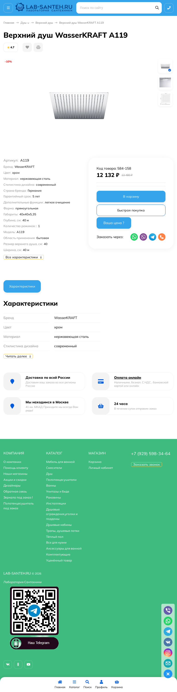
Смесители (54, 468)
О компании (12, 462)
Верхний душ (44, 22)
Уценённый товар (59, 560)
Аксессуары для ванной (64, 548)
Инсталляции (56, 503)
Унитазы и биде (57, 491)
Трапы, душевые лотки (62, 531)
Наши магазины (15, 474)
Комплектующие (58, 554)
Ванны (51, 485)
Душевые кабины (59, 525)
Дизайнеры (12, 485)
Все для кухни (56, 542)
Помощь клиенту (15, 468)
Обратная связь (15, 491)
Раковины (53, 497)
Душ (24, 22)
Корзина (94, 462)
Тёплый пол (54, 536)
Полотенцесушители (61, 479)
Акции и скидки (15, 479)
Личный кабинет (100, 468)
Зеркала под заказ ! (18, 497)
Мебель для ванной (60, 462)
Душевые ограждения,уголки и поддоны (62, 514)
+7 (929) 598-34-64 (150, 453)
